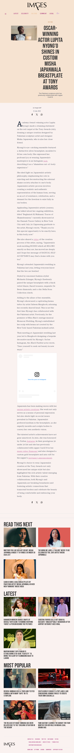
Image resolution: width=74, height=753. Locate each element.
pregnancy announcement (40, 458)
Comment (43, 13)
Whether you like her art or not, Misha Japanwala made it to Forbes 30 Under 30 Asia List (19, 552)
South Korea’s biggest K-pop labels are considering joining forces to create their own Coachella (53, 693)
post (45, 161)
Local (52, 13)
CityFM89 (36, 749)
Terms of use (55, 742)
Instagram (50, 739)
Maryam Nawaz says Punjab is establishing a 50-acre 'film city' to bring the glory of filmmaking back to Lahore (18, 655)
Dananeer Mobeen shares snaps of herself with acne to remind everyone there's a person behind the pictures (18, 622)
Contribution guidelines (35, 745)
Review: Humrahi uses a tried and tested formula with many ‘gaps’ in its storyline (19, 693)
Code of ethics (46, 742)
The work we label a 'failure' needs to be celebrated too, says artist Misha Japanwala (54, 552)
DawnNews (48, 749)
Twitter (43, 739)
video (36, 239)
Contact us (30, 739)
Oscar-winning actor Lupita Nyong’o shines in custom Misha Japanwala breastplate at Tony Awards (50, 58)
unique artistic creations (28, 409)
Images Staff (38, 108)
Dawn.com (30, 749)
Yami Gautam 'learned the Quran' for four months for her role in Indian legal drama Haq (54, 725)
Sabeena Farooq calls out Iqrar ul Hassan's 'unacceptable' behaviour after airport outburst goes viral (54, 622)
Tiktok (56, 739)
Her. (58, 13)
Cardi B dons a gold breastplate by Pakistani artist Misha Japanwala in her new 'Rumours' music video (19, 584)
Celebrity (25, 13)
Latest (16, 13)
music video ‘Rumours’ (27, 451)
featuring (31, 441)
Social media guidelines (35, 742)
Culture (34, 13)
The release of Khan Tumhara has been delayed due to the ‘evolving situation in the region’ (19, 725)
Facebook (37, 739)
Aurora (42, 749)
